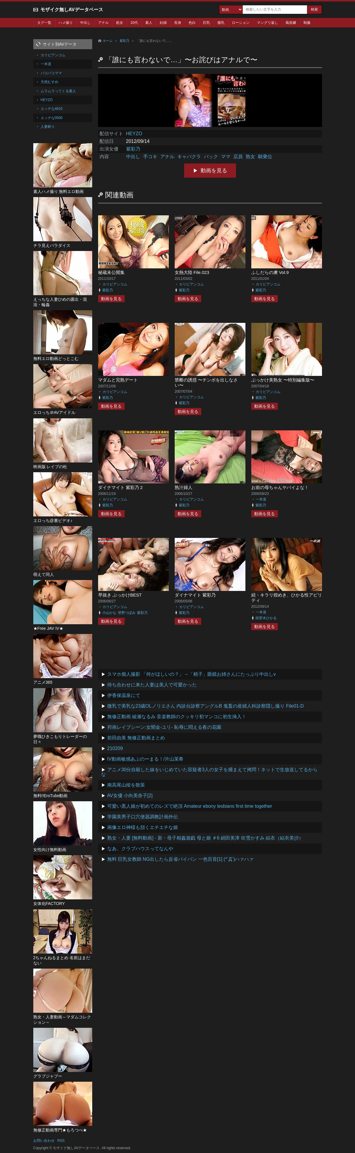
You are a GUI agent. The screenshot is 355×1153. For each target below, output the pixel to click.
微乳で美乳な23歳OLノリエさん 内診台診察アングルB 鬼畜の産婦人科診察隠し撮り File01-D (205, 705)
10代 (134, 23)
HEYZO (134, 133)
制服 (307, 23)
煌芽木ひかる (266, 618)
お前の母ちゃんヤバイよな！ (280, 487)
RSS (61, 1141)
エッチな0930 (52, 118)
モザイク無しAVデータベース (71, 9)
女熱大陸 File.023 (192, 272)
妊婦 (163, 23)
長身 (177, 23)
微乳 (220, 23)
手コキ (150, 156)
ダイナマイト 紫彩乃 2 (120, 487)
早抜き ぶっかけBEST (120, 594)
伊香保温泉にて (123, 695)
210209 (115, 748)
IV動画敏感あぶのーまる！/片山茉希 (145, 758)
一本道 (261, 499)
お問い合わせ (44, 1141)
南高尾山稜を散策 (126, 784)
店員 (238, 156)
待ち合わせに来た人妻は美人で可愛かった (152, 684)
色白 (192, 23)
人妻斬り (48, 127)
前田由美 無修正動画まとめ (136, 737)
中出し (85, 23)
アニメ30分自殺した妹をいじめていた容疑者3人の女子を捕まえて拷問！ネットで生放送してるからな (209, 772)
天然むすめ (49, 82)
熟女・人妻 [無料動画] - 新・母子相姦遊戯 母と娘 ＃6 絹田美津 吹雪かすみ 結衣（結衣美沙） (205, 837)
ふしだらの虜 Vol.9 (270, 272)
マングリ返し (267, 23)
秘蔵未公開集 (111, 272)
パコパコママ (51, 73)
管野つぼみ (127, 613)
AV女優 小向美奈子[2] (130, 795)
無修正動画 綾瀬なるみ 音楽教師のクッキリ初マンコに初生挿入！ (177, 716)
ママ (225, 156)
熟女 (250, 156)
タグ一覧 (44, 23)
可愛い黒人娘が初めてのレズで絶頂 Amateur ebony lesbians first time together (189, 806)
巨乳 (206, 23)
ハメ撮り (66, 23)
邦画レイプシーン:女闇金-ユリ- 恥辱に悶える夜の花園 (164, 727)
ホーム (108, 40)
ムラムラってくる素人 (58, 91)
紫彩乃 (124, 40)
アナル (103, 23)
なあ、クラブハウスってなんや (140, 848)
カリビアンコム (115, 284)
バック (211, 156)
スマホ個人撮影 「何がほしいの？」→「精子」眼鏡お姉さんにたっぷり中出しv (191, 674)
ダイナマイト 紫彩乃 (195, 594)
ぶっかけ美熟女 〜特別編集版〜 (282, 379)
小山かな (109, 613)
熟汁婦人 (183, 487)
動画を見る (214, 171)
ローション (241, 23)
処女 (119, 23)
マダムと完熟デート (118, 379)
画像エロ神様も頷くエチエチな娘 (142, 827)
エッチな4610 (52, 109)
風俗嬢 (290, 23)
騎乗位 (265, 156)
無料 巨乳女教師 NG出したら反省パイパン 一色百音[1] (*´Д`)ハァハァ (180, 859)
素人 (148, 23)
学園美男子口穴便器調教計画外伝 (142, 816)
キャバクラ (189, 156)
